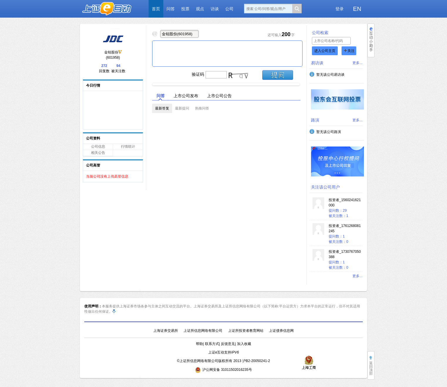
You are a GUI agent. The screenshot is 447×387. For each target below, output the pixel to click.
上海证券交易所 (165, 331)
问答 (171, 8)
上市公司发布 (186, 95)
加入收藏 (244, 344)
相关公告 (98, 153)
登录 (339, 8)
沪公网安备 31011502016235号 (223, 370)
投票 (185, 8)
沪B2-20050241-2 (256, 361)
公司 (229, 8)
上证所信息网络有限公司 (203, 331)
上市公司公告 (219, 95)
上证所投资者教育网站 (245, 331)
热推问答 (202, 108)
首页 (156, 8)
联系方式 (212, 344)
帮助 (199, 344)
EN (357, 9)
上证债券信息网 (281, 331)
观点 (200, 8)
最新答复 (162, 108)
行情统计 (128, 146)
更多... (357, 63)
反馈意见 (228, 344)
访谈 (215, 8)
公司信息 (98, 146)
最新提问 (182, 108)
